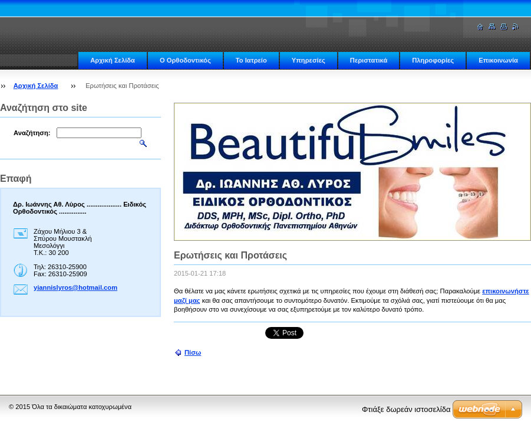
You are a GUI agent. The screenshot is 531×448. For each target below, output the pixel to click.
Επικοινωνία (498, 60)
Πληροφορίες (433, 60)
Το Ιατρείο (251, 60)
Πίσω (192, 352)
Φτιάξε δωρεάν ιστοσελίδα (406, 409)
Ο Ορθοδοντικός (185, 60)
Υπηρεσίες (308, 60)
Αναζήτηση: (32, 132)
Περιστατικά (368, 60)
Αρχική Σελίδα (112, 60)
